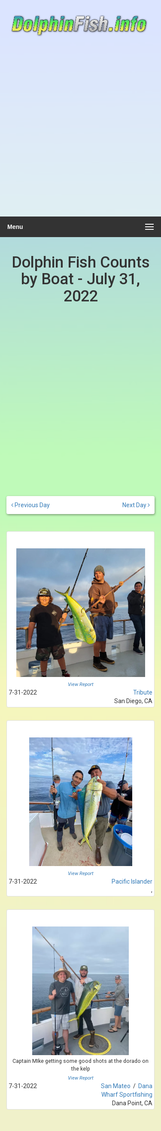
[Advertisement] (80, 131)
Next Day (136, 505)
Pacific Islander (132, 881)
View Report (81, 684)
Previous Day (30, 505)
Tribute (142, 692)
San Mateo (116, 1086)
